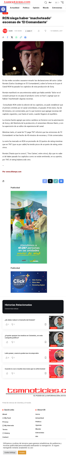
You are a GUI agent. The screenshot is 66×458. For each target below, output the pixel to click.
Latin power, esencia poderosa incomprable (22, 353)
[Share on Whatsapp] (16, 37)
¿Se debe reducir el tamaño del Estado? (20, 320)
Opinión (53, 328)
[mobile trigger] (61, 3)
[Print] (25, 37)
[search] (45, 2)
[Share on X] (12, 37)
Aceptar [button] (22, 452)
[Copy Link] (21, 37)
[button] (3, 9)
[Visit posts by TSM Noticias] (5, 30)
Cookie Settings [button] (9, 452)
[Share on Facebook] (7, 37)
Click (5, 13)
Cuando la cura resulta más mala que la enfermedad (25, 369)
